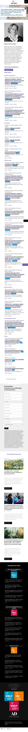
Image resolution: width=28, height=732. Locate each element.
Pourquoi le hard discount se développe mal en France (14, 360)
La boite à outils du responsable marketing (12, 128)
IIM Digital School (14, 645)
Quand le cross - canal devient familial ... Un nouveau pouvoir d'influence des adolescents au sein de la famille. (14, 305)
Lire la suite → (8, 488)
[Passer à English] (9, 729)
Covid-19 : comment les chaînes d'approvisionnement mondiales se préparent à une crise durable (13, 341)
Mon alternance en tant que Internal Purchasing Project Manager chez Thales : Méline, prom (13, 586)
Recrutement (14, 689)
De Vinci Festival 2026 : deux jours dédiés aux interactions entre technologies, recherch (13, 629)
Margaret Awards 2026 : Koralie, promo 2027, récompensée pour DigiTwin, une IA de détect (13, 624)
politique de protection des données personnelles (11, 447)
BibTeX (15, 87)
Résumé (6, 87)
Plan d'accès (11, 723)
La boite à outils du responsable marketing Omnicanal (12, 152)
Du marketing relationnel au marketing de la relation (14, 369)
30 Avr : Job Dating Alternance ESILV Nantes (12, 15)
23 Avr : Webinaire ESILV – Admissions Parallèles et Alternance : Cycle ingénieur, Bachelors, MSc (13, 10)
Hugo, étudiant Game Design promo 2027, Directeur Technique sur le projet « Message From (14, 667)
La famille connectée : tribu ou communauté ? (12, 164)
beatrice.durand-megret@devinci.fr (11, 66)
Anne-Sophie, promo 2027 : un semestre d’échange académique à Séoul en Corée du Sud (14, 619)
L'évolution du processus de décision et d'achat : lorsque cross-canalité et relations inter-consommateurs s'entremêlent (14, 242)
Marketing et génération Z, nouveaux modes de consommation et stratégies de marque (14, 292)
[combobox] (13, 396)
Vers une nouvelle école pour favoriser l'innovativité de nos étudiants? (14, 351)
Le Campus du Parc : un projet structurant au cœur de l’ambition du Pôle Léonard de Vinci (13, 472)
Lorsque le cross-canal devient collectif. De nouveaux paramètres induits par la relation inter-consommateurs (14, 212)
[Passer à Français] (4, 729)
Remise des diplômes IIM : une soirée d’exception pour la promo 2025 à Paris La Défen (13, 662)
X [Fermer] (25, 8)
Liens (11, 87)
